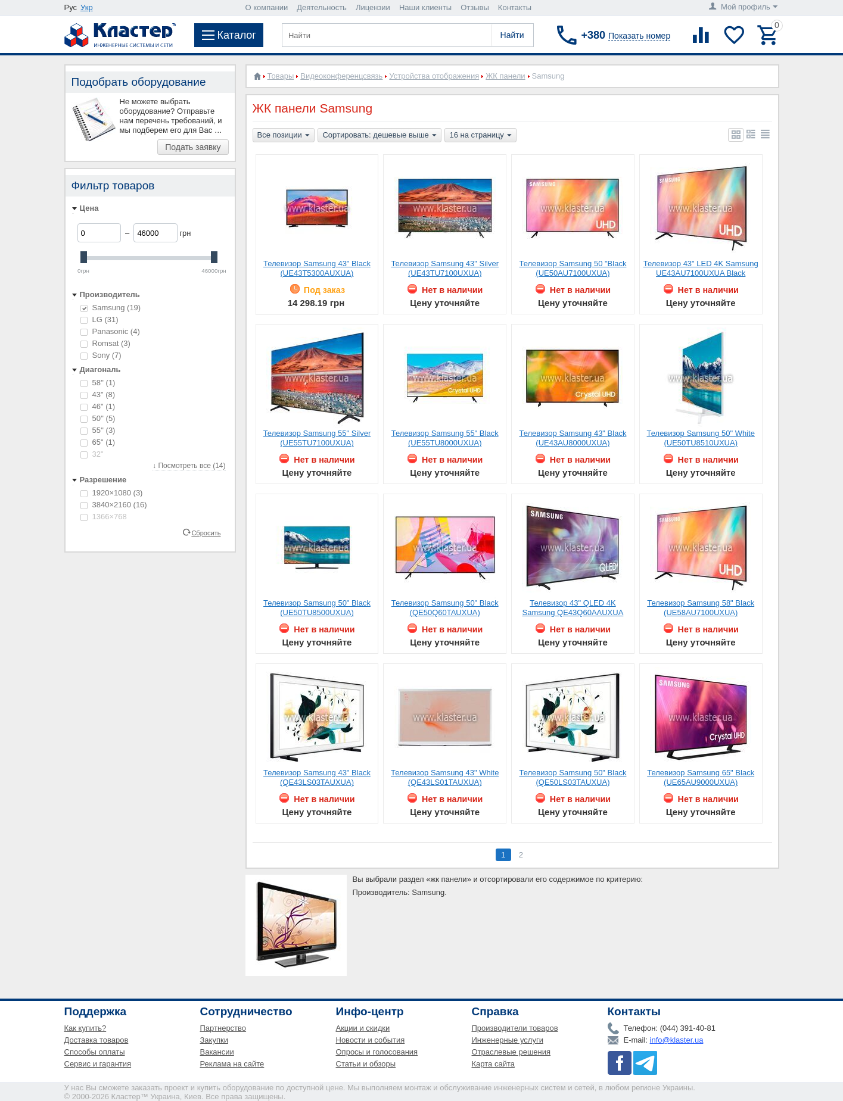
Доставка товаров (96, 1039)
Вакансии (217, 1051)
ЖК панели (505, 75)
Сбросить (205, 532)
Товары (280, 75)
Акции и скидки (363, 1028)
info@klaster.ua (677, 1039)
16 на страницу (480, 135)
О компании (266, 7)
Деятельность (322, 7)
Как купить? (85, 1028)
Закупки (214, 1039)
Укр (86, 7)
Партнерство (223, 1028)
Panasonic (110, 331)
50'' (98, 418)
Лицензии (373, 7)
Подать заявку (192, 147)
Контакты (514, 7)
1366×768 (103, 516)
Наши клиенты (425, 7)
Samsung (110, 307)
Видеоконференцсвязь (341, 75)
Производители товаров (515, 1028)
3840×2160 (113, 504)
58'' (98, 382)
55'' (98, 430)
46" (98, 406)
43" (98, 394)
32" (92, 454)
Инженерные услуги (507, 1039)
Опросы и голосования (377, 1051)
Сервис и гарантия (98, 1063)
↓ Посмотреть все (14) (189, 465)
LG (99, 319)
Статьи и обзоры (366, 1063)
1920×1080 (111, 492)
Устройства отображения (434, 75)
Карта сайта (493, 1063)
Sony (101, 355)
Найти (512, 35)
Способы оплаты (94, 1051)
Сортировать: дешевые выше (379, 135)
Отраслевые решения (511, 1051)
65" (98, 442)
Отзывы (475, 7)
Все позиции (283, 135)
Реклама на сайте (232, 1063)
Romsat (105, 343)
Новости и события (370, 1039)
